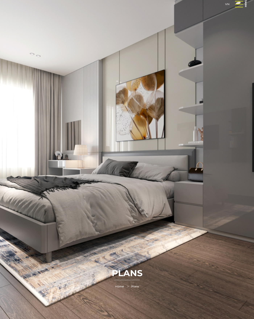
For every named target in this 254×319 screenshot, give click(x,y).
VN (227, 4)
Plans (135, 286)
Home (119, 286)
